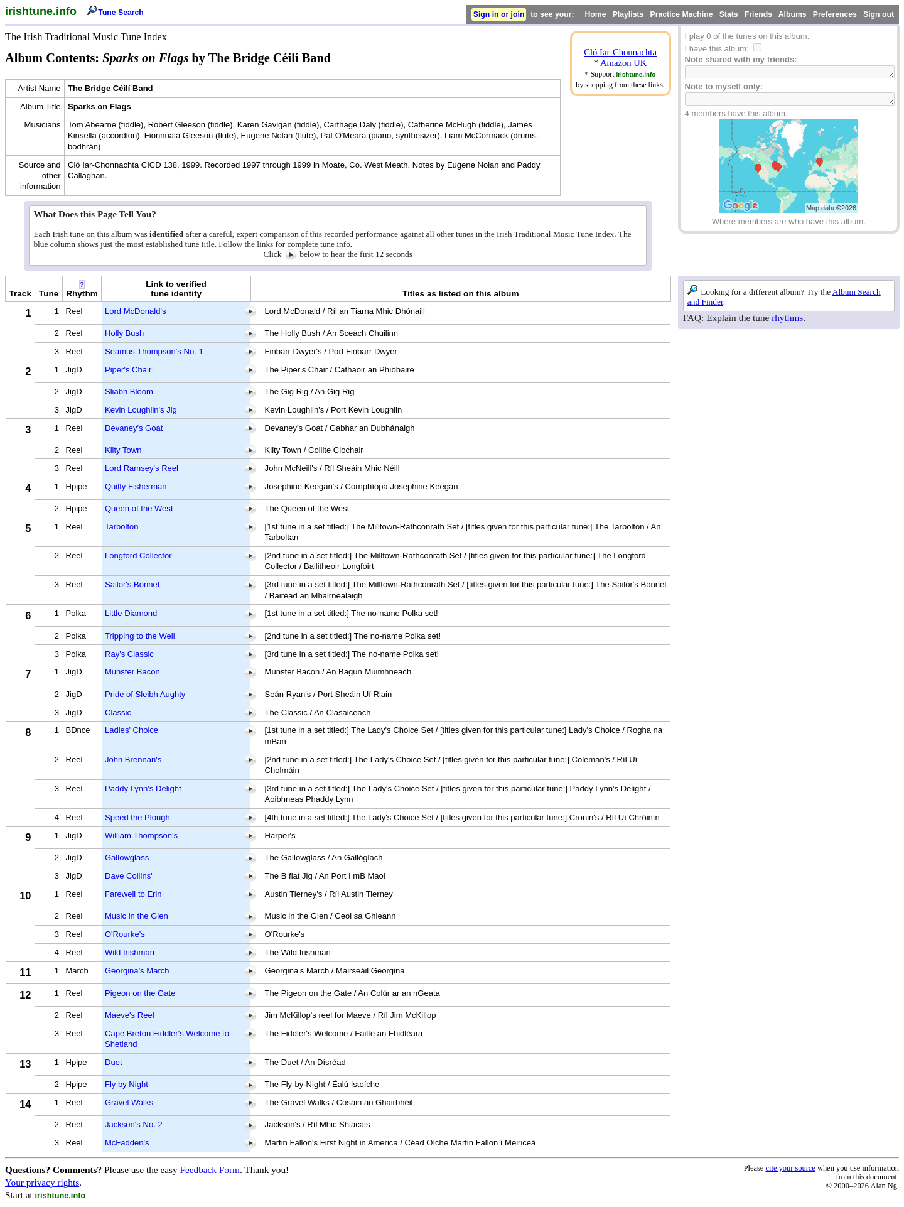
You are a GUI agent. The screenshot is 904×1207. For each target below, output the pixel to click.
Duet (113, 1062)
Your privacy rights (42, 1182)
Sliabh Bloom (129, 391)
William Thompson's (141, 835)
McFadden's (127, 1142)
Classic (118, 712)
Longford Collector (138, 555)
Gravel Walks (129, 1102)
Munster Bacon (132, 671)
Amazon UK (623, 63)
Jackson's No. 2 (134, 1124)
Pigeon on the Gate (140, 993)
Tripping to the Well (140, 636)
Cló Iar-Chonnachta (620, 52)
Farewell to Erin (133, 894)
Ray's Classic (129, 654)
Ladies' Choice (131, 730)
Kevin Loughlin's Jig (141, 409)
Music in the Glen (136, 916)
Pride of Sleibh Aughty (145, 694)
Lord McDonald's (135, 311)
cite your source (790, 1168)
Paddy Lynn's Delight (143, 788)
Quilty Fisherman (136, 486)
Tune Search (121, 12)
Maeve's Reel (129, 1015)
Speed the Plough (137, 817)
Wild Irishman (129, 952)
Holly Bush (124, 333)
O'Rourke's (125, 934)
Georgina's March (137, 970)
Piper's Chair (128, 369)
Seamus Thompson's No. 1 (154, 351)
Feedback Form (210, 1169)
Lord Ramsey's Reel (141, 468)
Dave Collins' (129, 875)
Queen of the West (139, 508)
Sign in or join (499, 14)
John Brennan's (133, 759)
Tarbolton (122, 526)
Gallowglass (127, 857)
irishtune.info (41, 11)
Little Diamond (131, 613)
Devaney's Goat (134, 428)
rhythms (787, 317)
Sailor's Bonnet (132, 584)
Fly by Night (126, 1084)
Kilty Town (123, 450)
